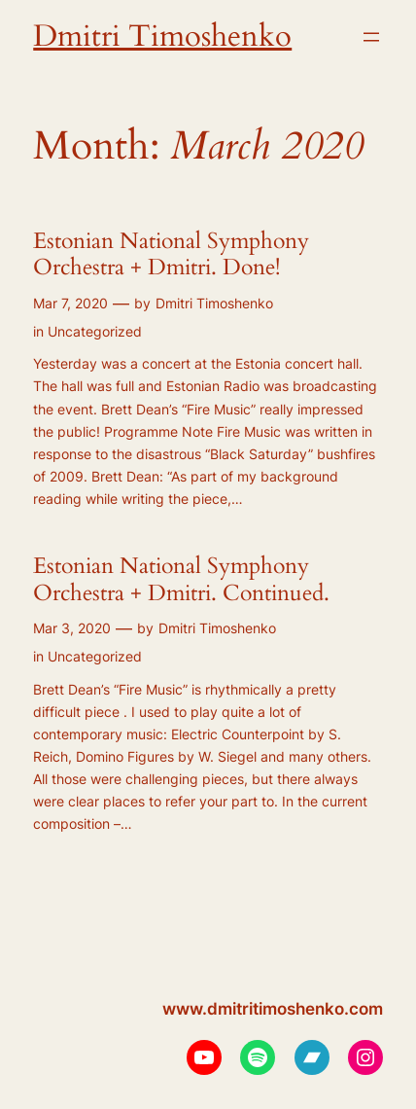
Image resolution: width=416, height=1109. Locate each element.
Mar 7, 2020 (70, 303)
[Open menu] (371, 37)
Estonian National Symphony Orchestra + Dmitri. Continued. (181, 579)
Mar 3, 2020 (72, 628)
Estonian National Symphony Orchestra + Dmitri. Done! (171, 254)
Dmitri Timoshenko (162, 36)
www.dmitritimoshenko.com (272, 1009)
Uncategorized (95, 331)
